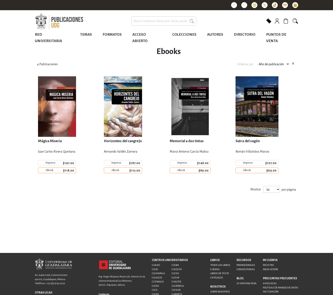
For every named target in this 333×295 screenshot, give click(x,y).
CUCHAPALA (158, 273)
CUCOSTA (177, 269)
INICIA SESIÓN (270, 269)
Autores (215, 35)
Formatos (112, 35)
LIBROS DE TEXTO (219, 273)
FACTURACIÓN (270, 291)
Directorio (244, 35)
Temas (86, 35)
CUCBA (175, 265)
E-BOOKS (215, 269)
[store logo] (59, 21)
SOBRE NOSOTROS (220, 291)
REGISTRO (268, 265)
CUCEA (155, 286)
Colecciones (184, 35)
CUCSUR (176, 290)
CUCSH (175, 273)
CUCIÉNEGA (178, 286)
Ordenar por (245, 64)
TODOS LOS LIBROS (220, 265)
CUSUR (175, 277)
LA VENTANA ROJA (247, 283)
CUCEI (155, 269)
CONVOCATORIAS (246, 269)
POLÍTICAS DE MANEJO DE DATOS (280, 287)
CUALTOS (176, 281)
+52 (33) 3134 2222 (55, 283)
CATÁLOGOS (216, 277)
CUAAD (156, 265)
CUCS (155, 290)
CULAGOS (157, 277)
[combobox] (163, 21)
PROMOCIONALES (246, 265)
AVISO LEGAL (270, 283)
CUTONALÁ (158, 281)
